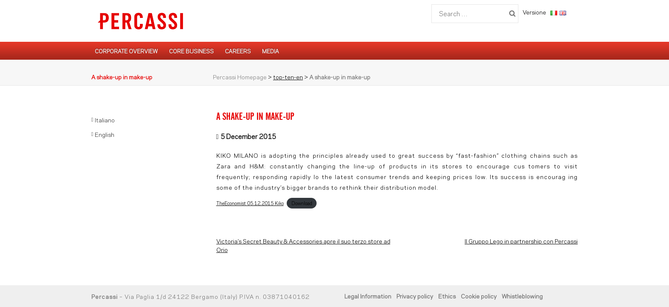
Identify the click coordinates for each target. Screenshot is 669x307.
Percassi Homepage (240, 76)
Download (301, 203)
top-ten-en (288, 76)
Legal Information (367, 296)
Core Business (191, 51)
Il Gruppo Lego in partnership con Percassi (521, 241)
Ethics (447, 296)
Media (270, 51)
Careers (238, 51)
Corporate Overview (126, 51)
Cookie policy (479, 296)
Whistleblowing (522, 296)
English (104, 134)
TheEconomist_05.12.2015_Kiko (250, 203)
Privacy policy (414, 296)
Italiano (105, 120)
